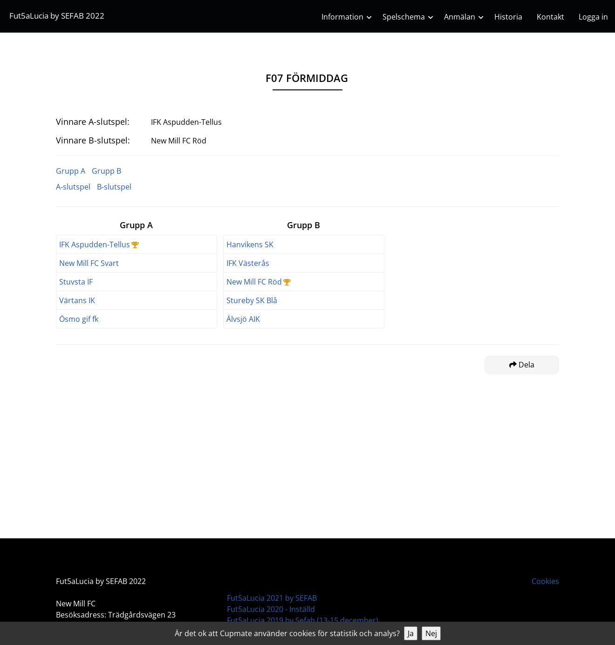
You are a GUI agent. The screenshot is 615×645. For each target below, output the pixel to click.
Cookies (545, 581)
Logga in (593, 17)
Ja (411, 633)
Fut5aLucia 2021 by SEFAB (272, 598)
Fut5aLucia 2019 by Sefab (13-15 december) (302, 620)
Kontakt (550, 17)
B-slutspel (114, 187)
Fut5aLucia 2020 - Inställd (271, 609)
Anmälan (459, 17)
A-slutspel (73, 187)
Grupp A (70, 171)
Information (342, 17)
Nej (431, 633)
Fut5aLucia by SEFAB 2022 (56, 15)
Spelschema (404, 17)
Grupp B (106, 171)
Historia (508, 17)
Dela (521, 365)
